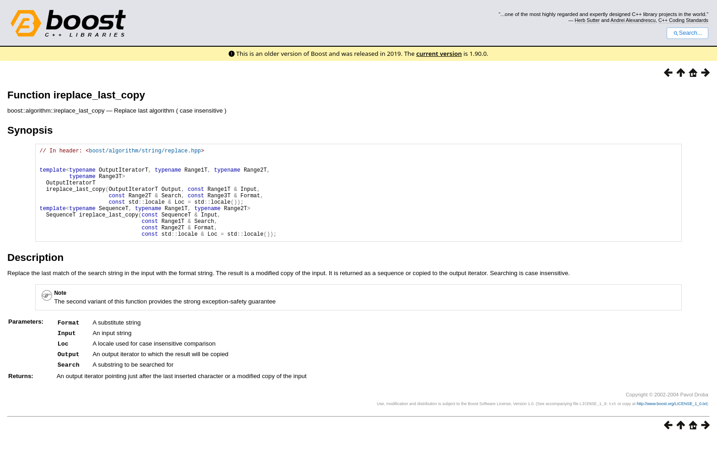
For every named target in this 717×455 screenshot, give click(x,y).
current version (439, 53)
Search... (687, 33)
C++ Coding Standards (683, 20)
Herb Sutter (587, 20)
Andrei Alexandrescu (633, 20)
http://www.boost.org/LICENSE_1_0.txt (672, 420)
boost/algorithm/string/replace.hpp (145, 152)
